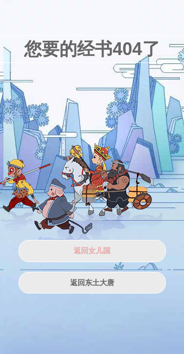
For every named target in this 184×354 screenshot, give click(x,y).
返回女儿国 (92, 251)
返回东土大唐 (92, 283)
